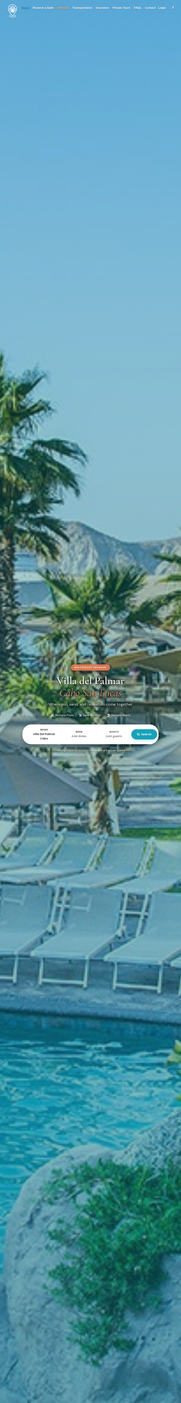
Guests (114, 731)
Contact (150, 7)
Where (44, 729)
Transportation (82, 7)
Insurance (102, 7)
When (79, 731)
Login (162, 7)
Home (25, 7)
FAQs (137, 7)
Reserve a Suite (43, 7)
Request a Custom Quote (108, 750)
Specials (63, 7)
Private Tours (121, 7)
